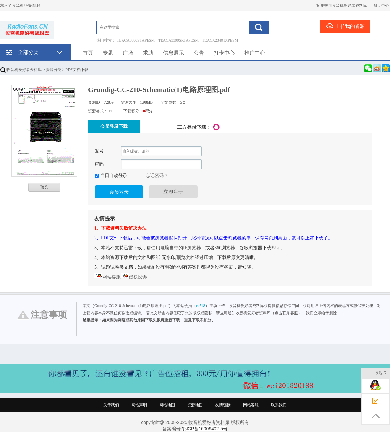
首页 (88, 53)
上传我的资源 (345, 26)
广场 (128, 53)
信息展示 (173, 53)
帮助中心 (381, 5)
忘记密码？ (157, 175)
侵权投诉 (134, 277)
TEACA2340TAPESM (220, 40)
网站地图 (167, 405)
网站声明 (139, 405)
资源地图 (195, 405)
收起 (381, 373)
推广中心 (254, 53)
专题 (108, 53)
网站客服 (107, 277)
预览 (44, 187)
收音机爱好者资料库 (21, 69)
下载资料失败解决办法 (124, 228)
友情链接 (223, 405)
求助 (148, 53)
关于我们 (111, 405)
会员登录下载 (114, 126)
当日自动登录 (113, 175)
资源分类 (53, 69)
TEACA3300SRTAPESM (178, 40)
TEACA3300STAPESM (136, 40)
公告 (199, 53)
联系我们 (279, 405)
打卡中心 (224, 53)
